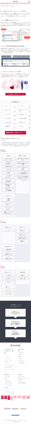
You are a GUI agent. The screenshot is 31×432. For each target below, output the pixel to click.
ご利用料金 (8, 173)
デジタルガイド (8, 287)
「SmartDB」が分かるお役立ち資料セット (8, 163)
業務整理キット (22, 245)
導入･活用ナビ (7, 386)
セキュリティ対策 (8, 170)
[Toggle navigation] (29, 2)
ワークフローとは (8, 395)
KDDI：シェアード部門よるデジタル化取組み (23, 169)
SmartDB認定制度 (8, 388)
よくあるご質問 (20, 369)
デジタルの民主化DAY (9, 404)
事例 (19, 357)
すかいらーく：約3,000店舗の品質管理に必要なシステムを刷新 (23, 179)
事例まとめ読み (20, 355)
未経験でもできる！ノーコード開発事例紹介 (8, 192)
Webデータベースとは (9, 397)
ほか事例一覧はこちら (24, 182)
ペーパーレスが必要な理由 (9, 399)
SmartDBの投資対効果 (27, 404)
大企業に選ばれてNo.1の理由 (9, 357)
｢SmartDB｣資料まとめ (8, 355)
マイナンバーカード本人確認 (9, 376)
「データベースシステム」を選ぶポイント (8, 212)
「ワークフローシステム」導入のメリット (8, 207)
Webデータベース (8, 364)
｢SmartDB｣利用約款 (21, 389)
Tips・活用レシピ (8, 284)
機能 (5, 359)
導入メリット (21, 364)
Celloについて (20, 387)
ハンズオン (8, 234)
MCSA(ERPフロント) (18, 403)
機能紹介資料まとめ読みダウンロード (15, 132)
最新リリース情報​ (22, 284)
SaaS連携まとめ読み (8, 167)
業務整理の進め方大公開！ (23, 242)
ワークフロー (7, 362)
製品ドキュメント (8, 390)
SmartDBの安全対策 (22, 404)
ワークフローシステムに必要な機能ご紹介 (8, 182)
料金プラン (4, 404)
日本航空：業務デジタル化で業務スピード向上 (22, 160)
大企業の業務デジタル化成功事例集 (8, 187)
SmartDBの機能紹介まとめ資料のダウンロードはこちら (15, 94)
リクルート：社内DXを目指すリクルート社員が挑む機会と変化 (23, 174)
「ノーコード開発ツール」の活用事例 (8, 202)
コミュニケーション (8, 366)
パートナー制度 (7, 392)
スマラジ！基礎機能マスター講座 (8, 258)
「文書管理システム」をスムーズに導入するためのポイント (8, 217)
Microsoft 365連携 (8, 373)
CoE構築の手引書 (8, 254)
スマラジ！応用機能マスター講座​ (8, 263)
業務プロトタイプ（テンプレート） (22, 367)
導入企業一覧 (21, 359)
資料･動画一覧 (6, 381)
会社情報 (19, 381)
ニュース (5, 378)
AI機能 (6, 368)
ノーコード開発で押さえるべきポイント (8, 178)
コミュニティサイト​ (8, 299)
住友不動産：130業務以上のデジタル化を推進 (23, 164)
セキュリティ (7, 370)
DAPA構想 (13, 403)
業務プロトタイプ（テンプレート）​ (22, 235)
